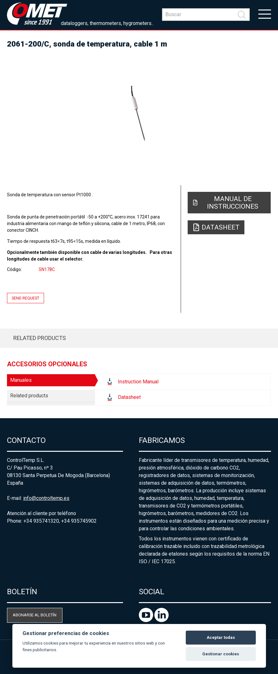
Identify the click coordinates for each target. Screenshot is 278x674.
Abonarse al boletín (34, 615)
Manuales (21, 380)
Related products (39, 338)
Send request (25, 298)
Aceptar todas (221, 637)
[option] (139, 114)
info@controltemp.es (46, 498)
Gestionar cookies (220, 654)
